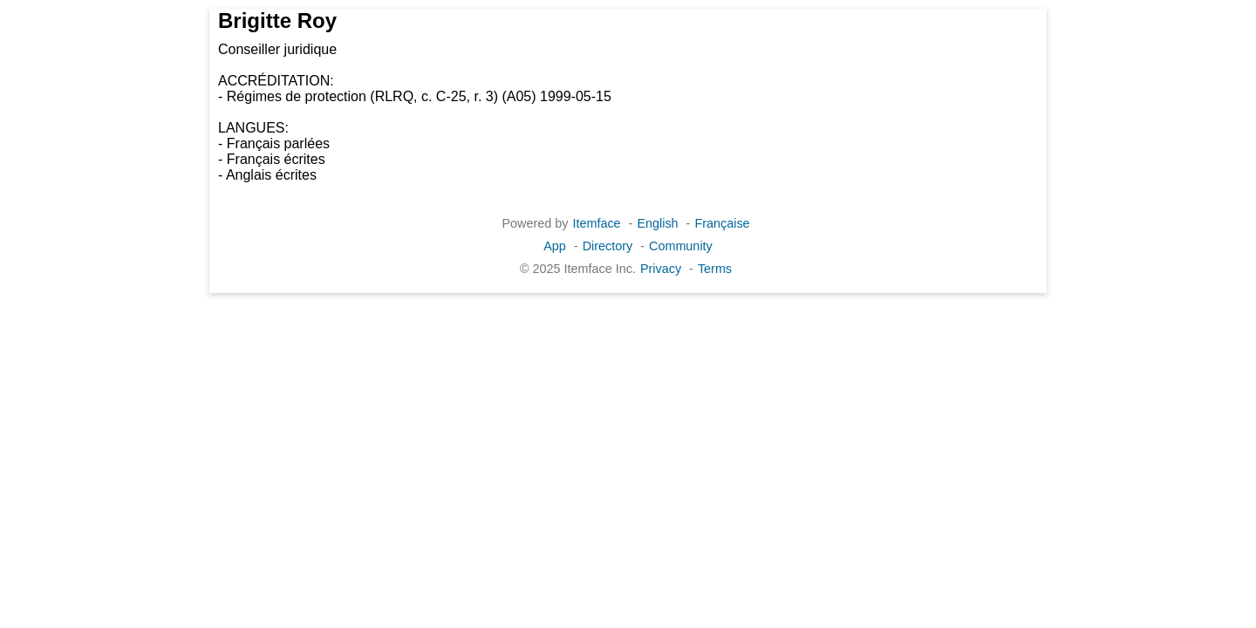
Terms (715, 269)
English (657, 223)
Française (721, 223)
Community (681, 246)
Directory (608, 246)
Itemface (596, 223)
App (554, 246)
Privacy (660, 269)
